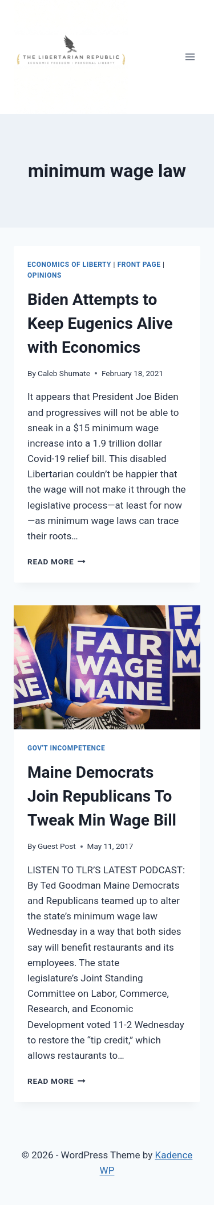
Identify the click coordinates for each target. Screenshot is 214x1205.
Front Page (139, 265)
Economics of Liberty (69, 265)
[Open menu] (189, 56)
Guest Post (57, 846)
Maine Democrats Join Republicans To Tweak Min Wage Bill (101, 796)
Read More (56, 561)
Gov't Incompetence (66, 748)
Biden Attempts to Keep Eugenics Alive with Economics (100, 323)
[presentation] (107, 667)
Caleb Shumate (64, 373)
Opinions (44, 275)
